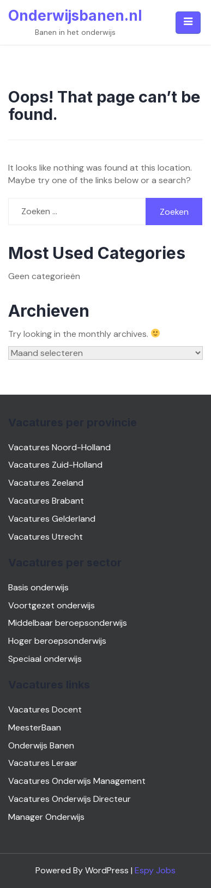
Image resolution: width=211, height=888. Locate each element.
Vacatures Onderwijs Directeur (69, 799)
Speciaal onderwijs (45, 659)
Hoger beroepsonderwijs (57, 641)
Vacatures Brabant (46, 500)
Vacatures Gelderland (51, 518)
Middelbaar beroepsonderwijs (67, 623)
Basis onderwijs (38, 587)
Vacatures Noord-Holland (59, 447)
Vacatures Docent (45, 709)
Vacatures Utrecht (45, 536)
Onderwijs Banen (41, 745)
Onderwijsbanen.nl (75, 15)
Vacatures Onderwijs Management (77, 781)
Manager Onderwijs (46, 817)
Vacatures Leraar (42, 763)
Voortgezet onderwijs (51, 605)
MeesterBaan (34, 727)
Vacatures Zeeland (45, 482)
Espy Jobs (155, 870)
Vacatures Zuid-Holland (55, 464)
